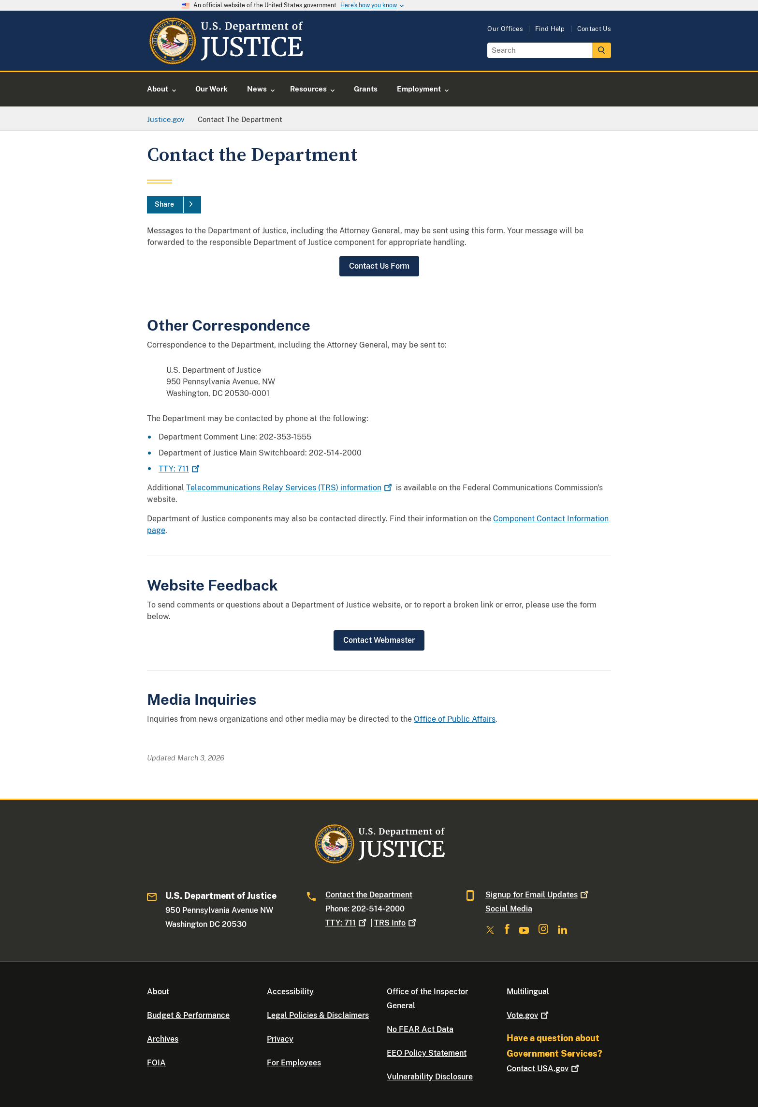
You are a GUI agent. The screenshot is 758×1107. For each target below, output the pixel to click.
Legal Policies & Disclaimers (318, 1015)
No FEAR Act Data (420, 1029)
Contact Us (594, 28)
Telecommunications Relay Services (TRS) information (290, 487)
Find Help (550, 28)
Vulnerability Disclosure (430, 1076)
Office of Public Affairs (455, 719)
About (158, 991)
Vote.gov (529, 1015)
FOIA (156, 1062)
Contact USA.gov (544, 1068)
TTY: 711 (180, 468)
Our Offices (505, 28)
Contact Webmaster (379, 640)
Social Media (508, 908)
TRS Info (396, 922)
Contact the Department (368, 894)
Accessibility (290, 991)
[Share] (174, 204)
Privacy (280, 1039)
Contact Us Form (379, 266)
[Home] (225, 59)
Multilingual (528, 991)
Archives (162, 1039)
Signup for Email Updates (537, 894)
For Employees (294, 1062)
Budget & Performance (188, 1015)
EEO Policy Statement (426, 1053)
